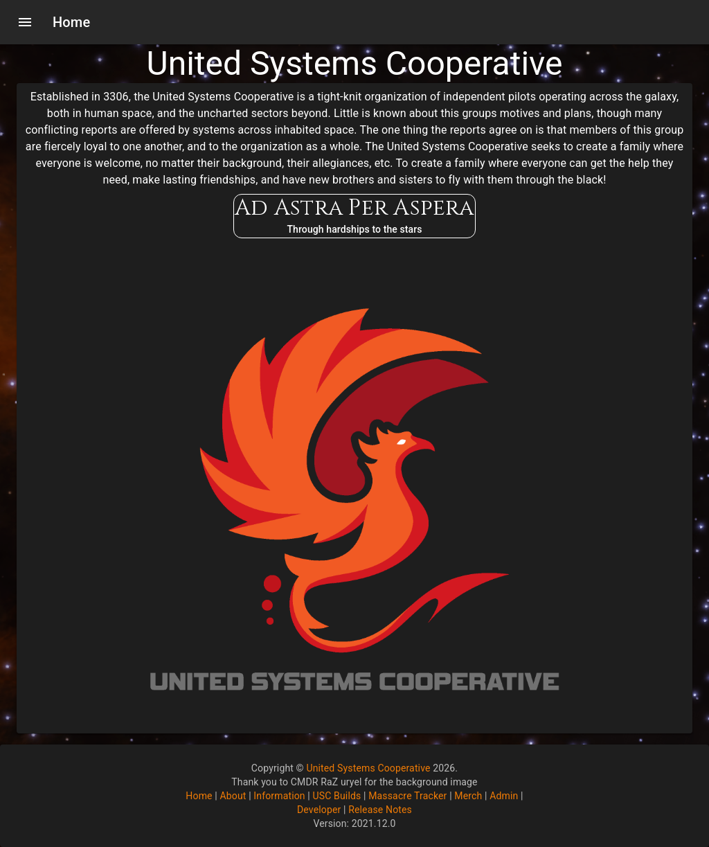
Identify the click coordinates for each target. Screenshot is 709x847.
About (232, 795)
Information (279, 795)
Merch (468, 795)
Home (199, 795)
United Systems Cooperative (368, 768)
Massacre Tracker (407, 795)
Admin (504, 795)
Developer (319, 809)
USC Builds (337, 795)
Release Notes (380, 809)
